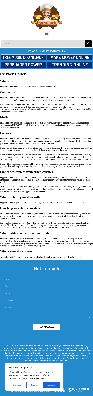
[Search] (88, 43)
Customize (17, 385)
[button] (46, 34)
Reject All (34, 385)
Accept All (51, 385)
